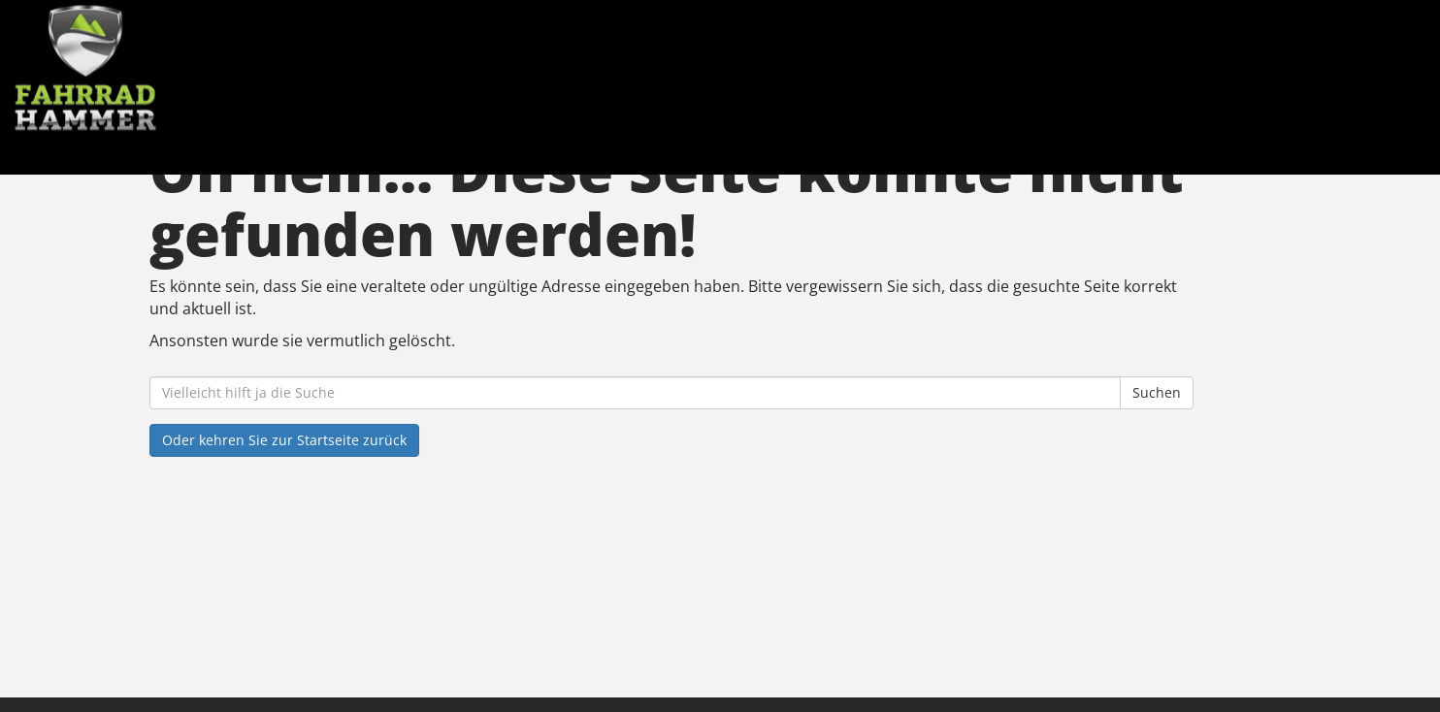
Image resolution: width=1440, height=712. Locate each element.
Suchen (1156, 392)
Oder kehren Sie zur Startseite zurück (284, 440)
